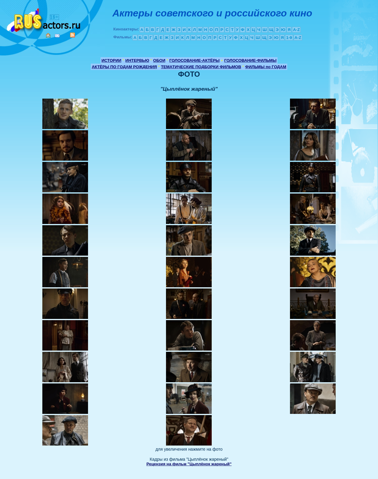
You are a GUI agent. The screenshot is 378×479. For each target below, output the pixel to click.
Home (48, 35)
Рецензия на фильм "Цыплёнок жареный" (189, 464)
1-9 (289, 37)
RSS (72, 35)
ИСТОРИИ (111, 60)
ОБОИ (159, 60)
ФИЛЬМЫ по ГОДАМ (265, 67)
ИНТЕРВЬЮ (137, 60)
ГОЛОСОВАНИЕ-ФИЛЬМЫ (250, 60)
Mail (57, 35)
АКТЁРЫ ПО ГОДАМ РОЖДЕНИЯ (124, 67)
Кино (44, 19)
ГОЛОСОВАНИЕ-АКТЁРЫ (194, 60)
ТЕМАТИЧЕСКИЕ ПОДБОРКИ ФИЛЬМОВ (201, 67)
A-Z (296, 29)
